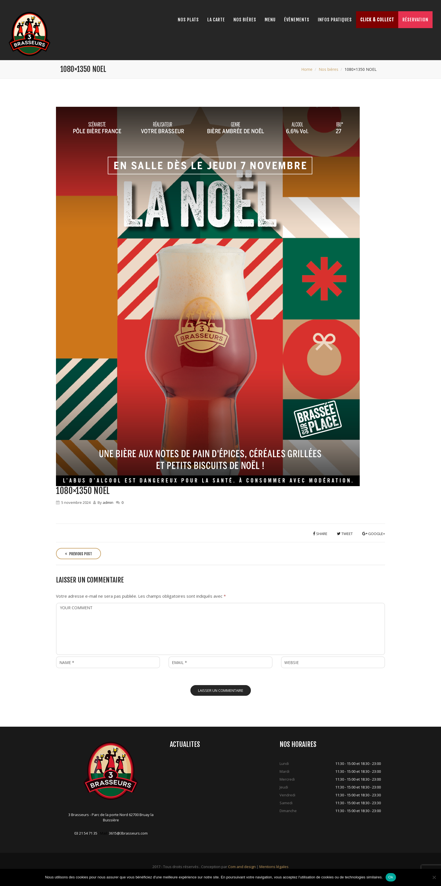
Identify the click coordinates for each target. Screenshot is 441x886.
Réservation (415, 19)
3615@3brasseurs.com (128, 833)
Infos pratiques (335, 19)
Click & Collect (377, 19)
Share (320, 533)
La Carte (216, 19)
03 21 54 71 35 (85, 833)
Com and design (242, 866)
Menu (270, 19)
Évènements (296, 19)
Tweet (345, 533)
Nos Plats (188, 19)
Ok (390, 877)
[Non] (434, 877)
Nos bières (244, 19)
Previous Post (78, 554)
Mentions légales (274, 866)
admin (108, 502)
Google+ (373, 533)
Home (306, 69)
